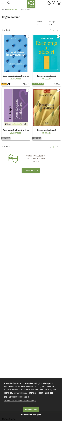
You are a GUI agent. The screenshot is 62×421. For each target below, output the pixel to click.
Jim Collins (46, 79)
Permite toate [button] (31, 409)
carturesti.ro (12, 10)
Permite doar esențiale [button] (31, 414)
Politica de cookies (18, 397)
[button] (16, 3)
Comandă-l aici (31, 170)
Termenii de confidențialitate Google (20, 401)
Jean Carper (15, 79)
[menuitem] (48, 3)
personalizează (20, 393)
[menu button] (3, 3)
